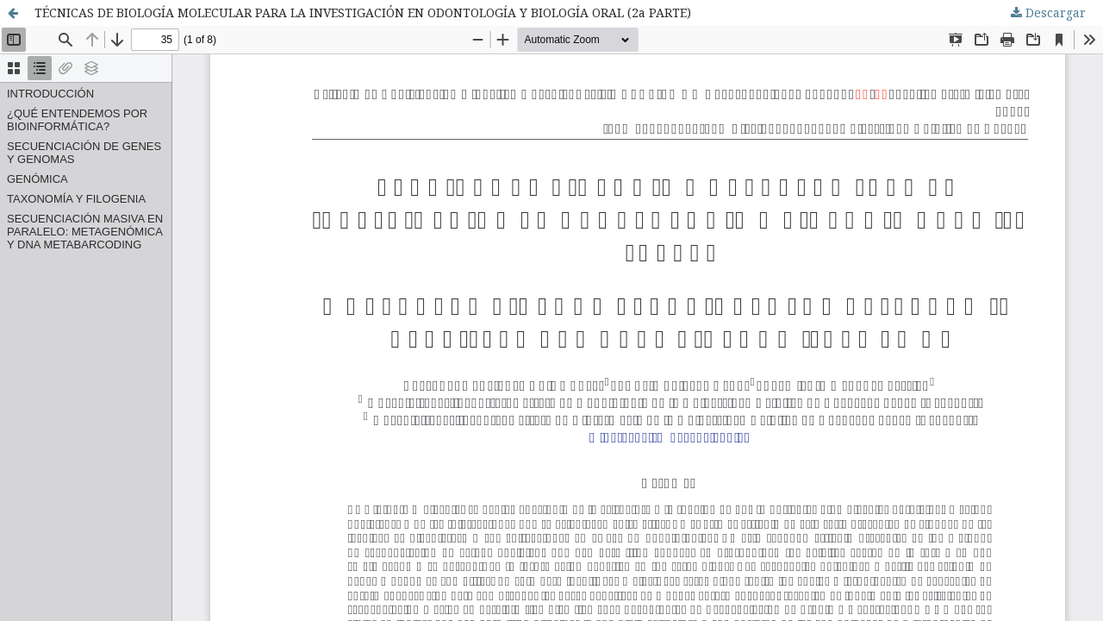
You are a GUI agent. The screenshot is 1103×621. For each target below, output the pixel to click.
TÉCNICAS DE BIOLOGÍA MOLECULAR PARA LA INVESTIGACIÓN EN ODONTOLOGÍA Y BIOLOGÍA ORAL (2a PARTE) (362, 12)
